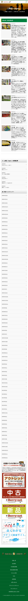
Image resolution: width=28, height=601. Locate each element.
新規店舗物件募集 (14, 569)
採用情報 (14, 579)
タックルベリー (7, 1)
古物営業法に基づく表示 (14, 591)
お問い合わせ (14, 582)
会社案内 (14, 563)
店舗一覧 (14, 560)
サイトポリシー (14, 588)
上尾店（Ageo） (14, 8)
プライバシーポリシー (14, 585)
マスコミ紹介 (14, 572)
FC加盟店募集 (14, 566)
